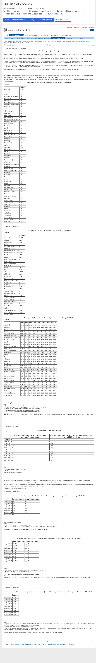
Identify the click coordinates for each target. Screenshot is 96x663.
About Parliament (44, 35)
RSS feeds (84, 27)
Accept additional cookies (16, 20)
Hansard (49, 41)
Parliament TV (70, 38)
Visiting (62, 35)
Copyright (50, 644)
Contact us (91, 27)
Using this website (42, 644)
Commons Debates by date (68, 41)
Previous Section (9, 45)
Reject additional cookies (41, 20)
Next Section (8, 642)
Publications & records (58, 38)
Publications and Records (40, 41)
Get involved (54, 35)
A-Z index (6, 644)
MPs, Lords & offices (31, 35)
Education (68, 35)
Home (6, 35)
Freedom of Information (27, 644)
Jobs (35, 644)
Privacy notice (56, 644)
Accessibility (69, 27)
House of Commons (10, 38)
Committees (47, 38)
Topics (81, 38)
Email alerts (76, 27)
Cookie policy (63, 644)
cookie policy (56, 14)
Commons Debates (56, 41)
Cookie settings (63, 20)
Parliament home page (15, 41)
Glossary (12, 644)
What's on (29, 38)
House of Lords (21, 38)
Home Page (90, 45)
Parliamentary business (17, 35)
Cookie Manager (70, 644)
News (76, 38)
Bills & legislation (38, 38)
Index (49, 45)
